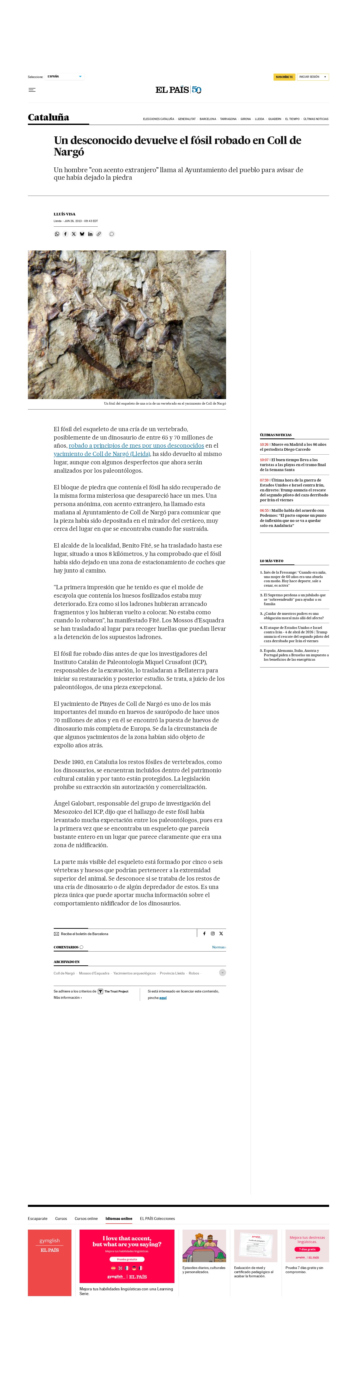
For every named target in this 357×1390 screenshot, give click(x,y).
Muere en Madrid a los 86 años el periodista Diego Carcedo (293, 447)
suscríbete (284, 77)
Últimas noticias (316, 119)
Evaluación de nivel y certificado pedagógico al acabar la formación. (253, 1272)
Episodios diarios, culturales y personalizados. (204, 1270)
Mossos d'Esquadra (94, 973)
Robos (194, 973)
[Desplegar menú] (32, 90)
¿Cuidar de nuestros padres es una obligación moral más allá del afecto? (294, 615)
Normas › (219, 947)
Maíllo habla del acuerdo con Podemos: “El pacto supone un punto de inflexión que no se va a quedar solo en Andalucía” (293, 518)
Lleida (259, 119)
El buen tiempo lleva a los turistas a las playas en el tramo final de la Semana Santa (293, 465)
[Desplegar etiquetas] (222, 972)
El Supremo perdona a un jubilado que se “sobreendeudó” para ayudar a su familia (295, 599)
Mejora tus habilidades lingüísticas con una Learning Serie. (126, 1291)
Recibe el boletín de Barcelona (84, 934)
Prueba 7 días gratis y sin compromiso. (304, 1270)
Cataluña (48, 118)
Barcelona (208, 119)
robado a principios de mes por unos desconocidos (136, 445)
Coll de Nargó (64, 973)
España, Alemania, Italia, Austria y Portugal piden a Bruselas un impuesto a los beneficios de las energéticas (296, 654)
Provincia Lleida (172, 973)
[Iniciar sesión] (313, 77)
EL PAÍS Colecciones (157, 1218)
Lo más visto (271, 561)
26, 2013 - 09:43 (81, 221)
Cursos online (86, 1218)
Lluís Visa (65, 214)
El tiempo (292, 119)
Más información (68, 997)
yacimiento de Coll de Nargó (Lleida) (102, 454)
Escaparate (37, 1218)
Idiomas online (119, 1218)
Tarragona (228, 119)
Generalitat (187, 119)
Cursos (61, 1218)
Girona (246, 119)
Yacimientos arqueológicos (134, 973)
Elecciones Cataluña (158, 119)
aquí (163, 997)
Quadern (274, 119)
